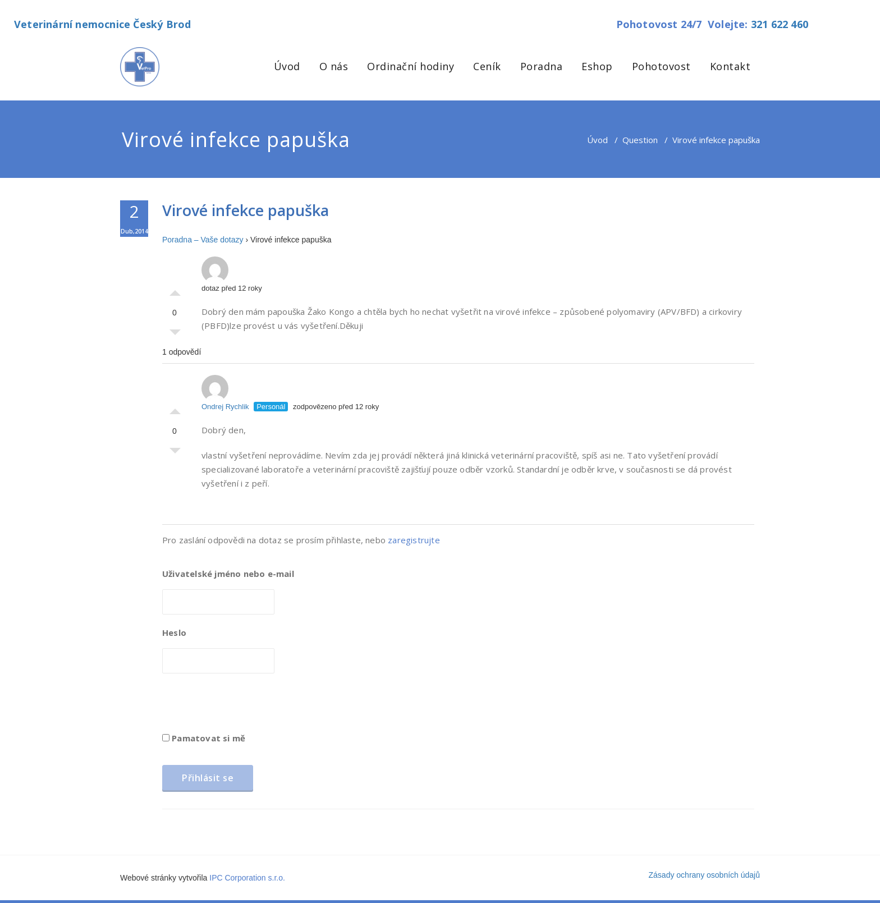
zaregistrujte (414, 540)
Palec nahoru (175, 290)
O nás (334, 66)
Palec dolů (175, 335)
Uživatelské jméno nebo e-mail (228, 573)
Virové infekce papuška (245, 210)
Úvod (287, 66)
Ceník (487, 66)
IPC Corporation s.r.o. (247, 877)
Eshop (597, 66)
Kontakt (730, 66)
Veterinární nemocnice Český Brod (102, 24)
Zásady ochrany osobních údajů (704, 874)
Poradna (541, 66)
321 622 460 (779, 24)
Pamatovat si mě (203, 738)
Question (640, 139)
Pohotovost (661, 66)
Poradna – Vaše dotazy (203, 239)
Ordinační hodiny (410, 66)
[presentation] (247, 706)
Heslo (174, 632)
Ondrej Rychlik (225, 393)
